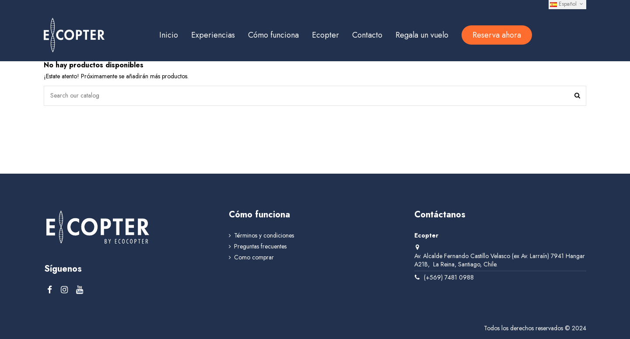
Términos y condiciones (264, 235)
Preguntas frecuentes (260, 246)
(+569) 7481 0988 (449, 277)
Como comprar (254, 257)
